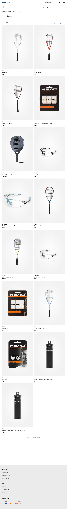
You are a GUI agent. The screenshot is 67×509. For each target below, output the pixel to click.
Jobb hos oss (6, 489)
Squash (21, 11)
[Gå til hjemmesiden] (7, 2)
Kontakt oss (5, 492)
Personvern (5, 478)
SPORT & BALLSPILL (7, 11)
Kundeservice (6, 475)
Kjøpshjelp (5, 472)
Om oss (4, 486)
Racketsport (16, 11)
